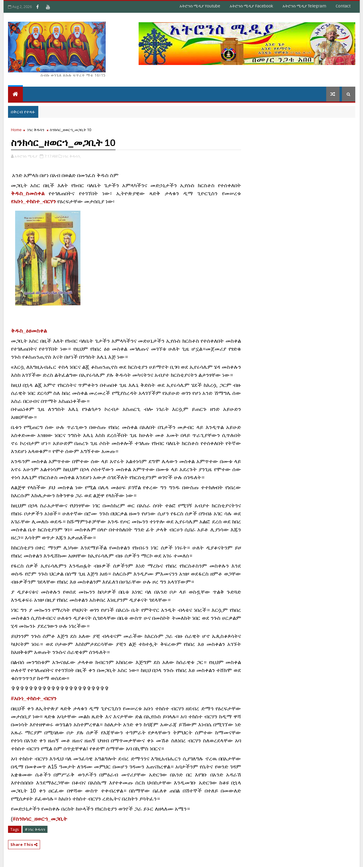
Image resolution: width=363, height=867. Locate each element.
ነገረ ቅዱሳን (35, 129)
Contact (343, 6)
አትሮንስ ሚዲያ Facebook (251, 6)
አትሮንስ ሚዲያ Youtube (200, 6)
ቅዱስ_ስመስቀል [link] (28, 193)
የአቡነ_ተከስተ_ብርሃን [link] (33, 201)
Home (16, 129)
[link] (29, 331)
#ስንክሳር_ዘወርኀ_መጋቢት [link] (40, 819)
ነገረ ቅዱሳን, (72, 156)
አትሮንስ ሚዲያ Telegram (304, 6)
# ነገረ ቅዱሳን (35, 829)
